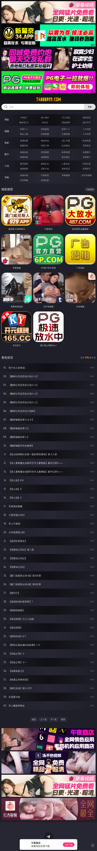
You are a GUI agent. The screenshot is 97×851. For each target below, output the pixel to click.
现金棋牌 (66, 122)
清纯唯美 (45, 157)
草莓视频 (66, 175)
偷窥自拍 (24, 152)
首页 (34, 719)
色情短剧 (45, 180)
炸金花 (45, 122)
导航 (6, 177)
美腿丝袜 (24, 157)
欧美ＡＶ (66, 129)
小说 (6, 165)
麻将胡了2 (24, 122)
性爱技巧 (87, 168)
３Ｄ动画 (87, 129)
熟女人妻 (24, 134)
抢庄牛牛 (87, 122)
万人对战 (66, 117)
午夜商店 (45, 175)
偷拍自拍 (45, 140)
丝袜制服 (45, 134)
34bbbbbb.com (48, 99)
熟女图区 (66, 157)
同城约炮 (24, 175)
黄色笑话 (66, 168)
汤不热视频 (87, 175)
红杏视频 (24, 180)
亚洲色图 (45, 152)
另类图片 (87, 157)
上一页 (43, 719)
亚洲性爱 (24, 140)
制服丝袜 (24, 145)
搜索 (90, 106)
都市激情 (24, 163)
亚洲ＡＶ (24, 129)
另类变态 (87, 145)
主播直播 (66, 134)
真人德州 (45, 117)
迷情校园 (24, 168)
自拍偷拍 (45, 129)
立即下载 (69, 844)
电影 (6, 142)
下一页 (54, 719)
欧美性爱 (87, 140)
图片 (6, 154)
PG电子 (24, 117)
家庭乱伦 (45, 163)
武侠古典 (87, 163)
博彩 (6, 119)
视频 (6, 131)
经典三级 (45, 145)
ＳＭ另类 (87, 134)
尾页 (63, 719)
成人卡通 (66, 140)
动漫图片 (87, 152)
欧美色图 (66, 152)
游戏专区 (87, 117)
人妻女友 (66, 163)
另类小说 (45, 168)
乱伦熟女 (66, 145)
